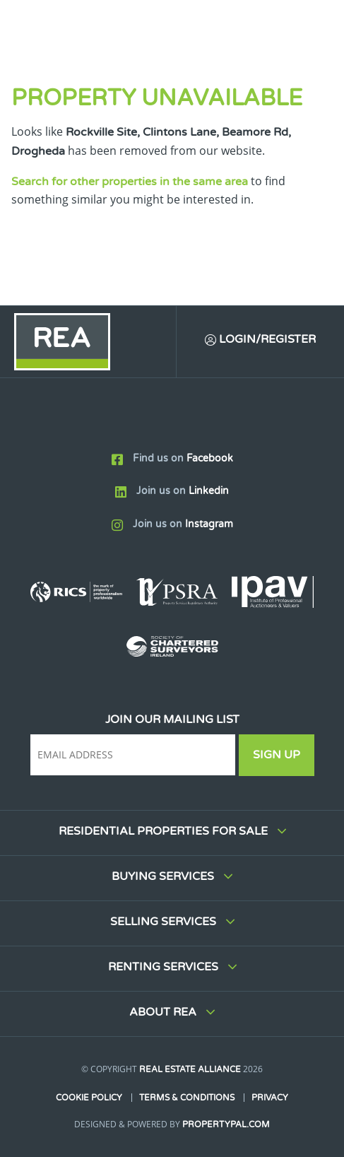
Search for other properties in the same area (129, 182)
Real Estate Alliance (190, 1069)
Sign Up (276, 755)
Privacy (269, 1097)
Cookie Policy (89, 1097)
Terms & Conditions (187, 1097)
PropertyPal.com (226, 1124)
